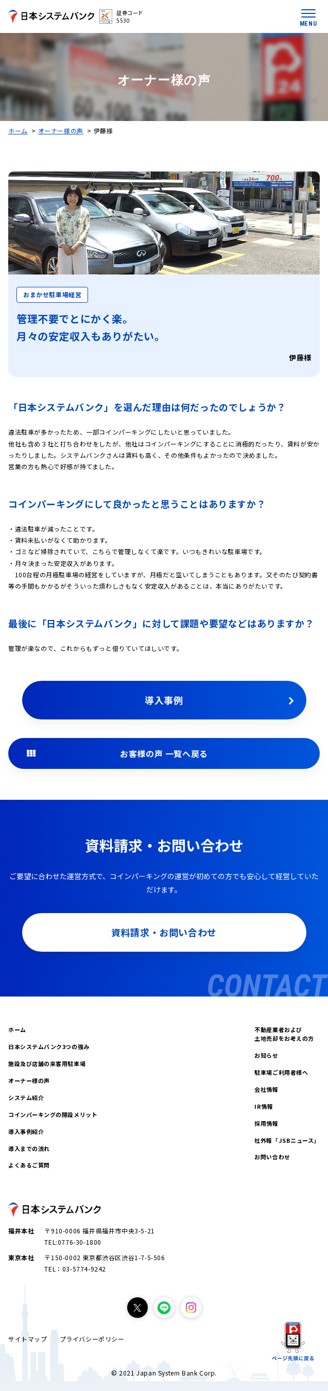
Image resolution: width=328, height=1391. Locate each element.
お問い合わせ (272, 1157)
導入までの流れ (29, 1148)
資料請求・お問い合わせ (164, 932)
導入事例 (164, 700)
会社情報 (266, 1089)
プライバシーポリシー (92, 1338)
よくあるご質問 (29, 1165)
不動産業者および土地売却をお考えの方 (284, 1033)
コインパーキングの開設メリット (52, 1114)
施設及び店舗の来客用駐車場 (46, 1063)
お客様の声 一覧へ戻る (164, 753)
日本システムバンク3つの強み (49, 1046)
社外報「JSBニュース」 (287, 1140)
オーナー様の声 (60, 130)
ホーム (18, 130)
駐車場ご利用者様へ (281, 1072)
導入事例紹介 (26, 1131)
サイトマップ (27, 1338)
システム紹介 (26, 1097)
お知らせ (266, 1055)
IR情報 (263, 1106)
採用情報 (266, 1123)
